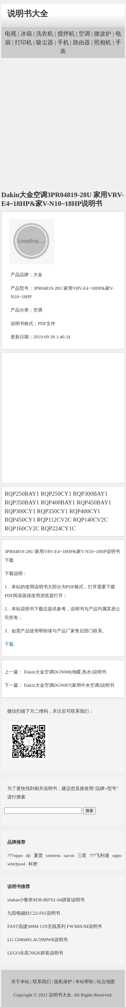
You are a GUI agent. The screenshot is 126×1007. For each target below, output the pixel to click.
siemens (53, 855)
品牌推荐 (16, 842)
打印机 (23, 42)
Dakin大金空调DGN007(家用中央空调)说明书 (69, 685)
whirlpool (16, 863)
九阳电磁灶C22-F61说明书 (33, 913)
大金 (37, 274)
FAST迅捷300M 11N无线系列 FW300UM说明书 (54, 926)
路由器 (81, 42)
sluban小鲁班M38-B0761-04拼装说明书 (46, 899)
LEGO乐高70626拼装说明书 (35, 952)
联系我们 (42, 981)
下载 (9, 644)
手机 (63, 42)
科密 (32, 863)
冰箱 (26, 33)
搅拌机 (66, 33)
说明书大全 (27, 13)
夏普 (38, 855)
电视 (10, 33)
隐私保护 (63, 981)
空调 (84, 33)
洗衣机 (44, 33)
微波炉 (102, 33)
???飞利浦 (99, 855)
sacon (69, 855)
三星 (81, 855)
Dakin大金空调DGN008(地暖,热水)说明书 (65, 671)
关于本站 (20, 981)
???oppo (15, 855)
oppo (116, 855)
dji (28, 855)
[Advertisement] (62, 124)
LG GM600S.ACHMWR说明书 (37, 939)
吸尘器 (44, 42)
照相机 (102, 42)
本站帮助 (84, 981)
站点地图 (106, 981)
